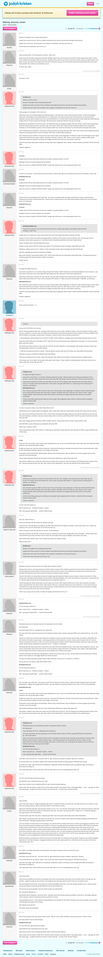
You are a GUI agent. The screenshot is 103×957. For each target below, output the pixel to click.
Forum (4, 24)
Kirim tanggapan (10, 28)
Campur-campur (12, 24)
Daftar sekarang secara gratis (82, 13)
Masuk (90, 4)
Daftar (97, 3)
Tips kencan (60, 950)
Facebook (40, 954)
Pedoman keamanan (45, 950)
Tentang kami (7, 950)
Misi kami (19, 950)
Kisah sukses (30, 950)
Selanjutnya (94, 28)
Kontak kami (81, 950)
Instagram (53, 954)
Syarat (28, 954)
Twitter (47, 954)
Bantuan (71, 950)
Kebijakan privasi (19, 954)
